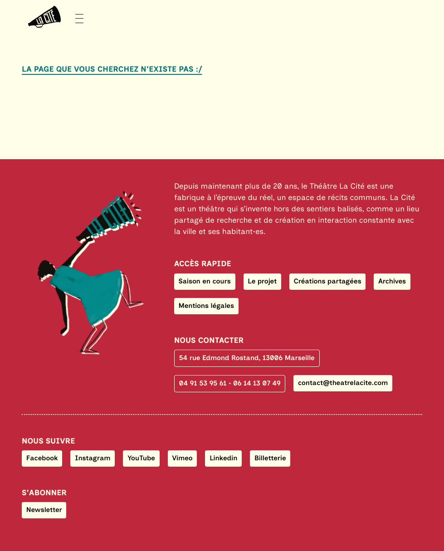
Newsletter (44, 510)
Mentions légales (206, 306)
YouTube (141, 458)
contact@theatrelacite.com (343, 383)
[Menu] (52, 17)
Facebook (42, 458)
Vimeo (182, 458)
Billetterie (270, 458)
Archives (392, 281)
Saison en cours (205, 281)
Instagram (93, 458)
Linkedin (223, 458)
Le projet (262, 281)
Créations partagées (327, 281)
